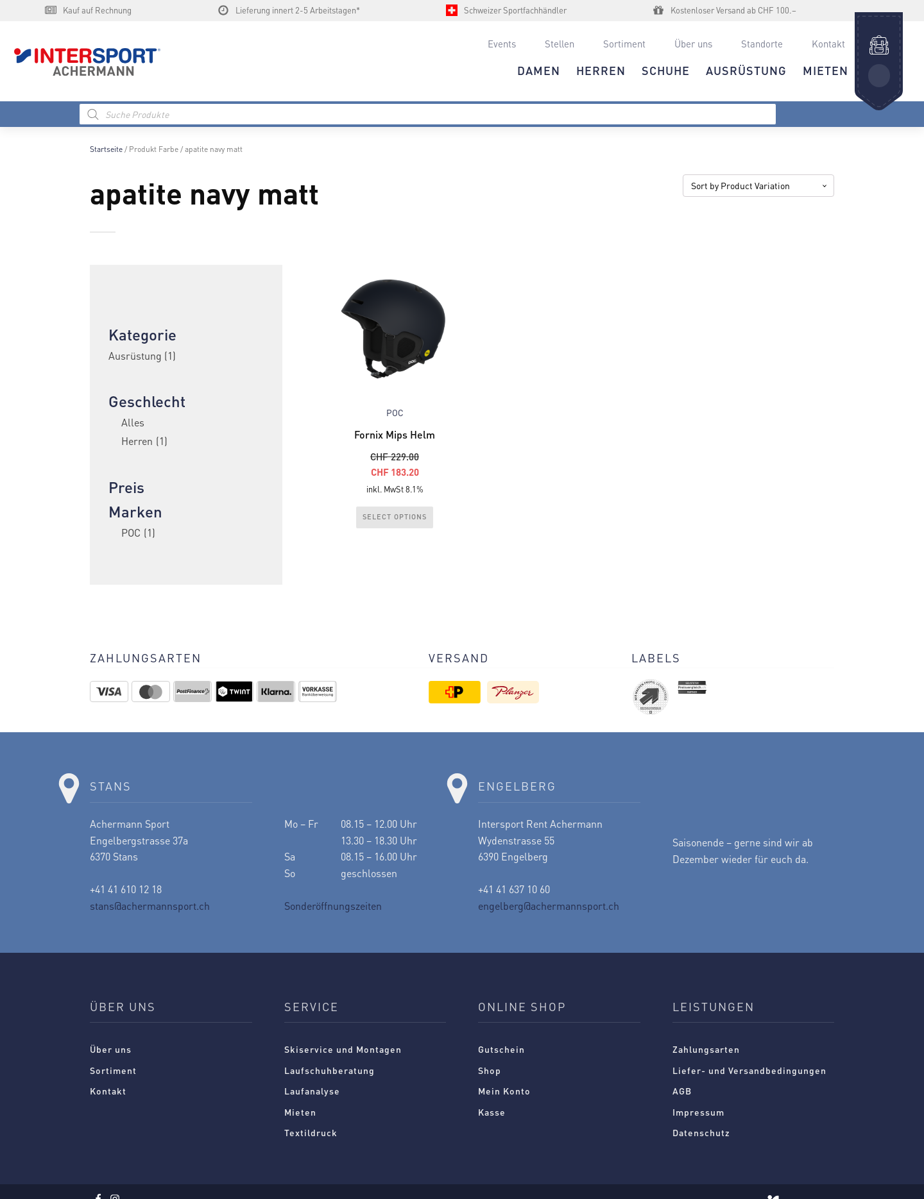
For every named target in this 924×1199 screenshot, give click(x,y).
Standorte (762, 43)
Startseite (106, 149)
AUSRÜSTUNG (746, 70)
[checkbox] (186, 441)
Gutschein (501, 1049)
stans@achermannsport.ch (150, 905)
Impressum (698, 1112)
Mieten (300, 1112)
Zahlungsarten (706, 1049)
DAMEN (538, 70)
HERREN (601, 70)
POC (395, 412)
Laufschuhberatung (329, 1070)
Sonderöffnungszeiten (333, 905)
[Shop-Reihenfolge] (758, 185)
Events (502, 43)
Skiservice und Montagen (343, 1049)
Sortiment (624, 43)
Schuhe (666, 70)
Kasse (492, 1112)
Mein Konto (504, 1090)
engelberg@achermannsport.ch (548, 905)
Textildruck (311, 1132)
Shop (489, 1070)
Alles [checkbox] (132, 422)
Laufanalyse (312, 1090)
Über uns (693, 43)
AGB (682, 1090)
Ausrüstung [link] (142, 355)
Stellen (559, 43)
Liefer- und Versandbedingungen (749, 1070)
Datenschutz (701, 1132)
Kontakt (828, 43)
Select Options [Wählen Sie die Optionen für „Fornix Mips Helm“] (395, 516)
